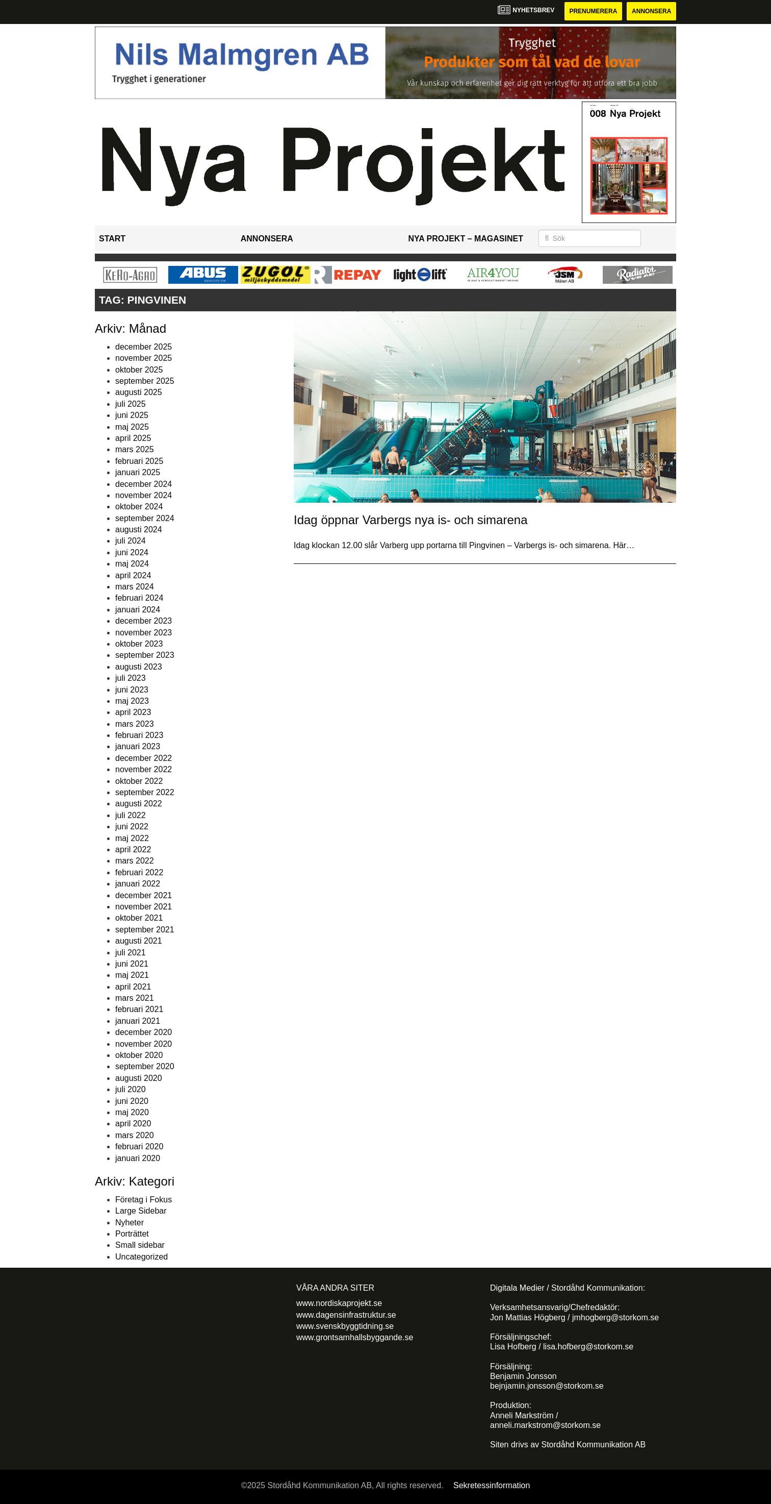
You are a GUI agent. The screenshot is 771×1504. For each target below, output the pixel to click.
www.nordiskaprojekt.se (339, 1303)
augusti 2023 (138, 666)
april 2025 (133, 438)
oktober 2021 (139, 918)
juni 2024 (131, 552)
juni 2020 (131, 1101)
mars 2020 (134, 1135)
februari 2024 (139, 598)
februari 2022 (139, 872)
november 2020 (143, 1044)
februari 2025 (139, 461)
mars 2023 (134, 724)
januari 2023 (137, 746)
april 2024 (133, 575)
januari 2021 (137, 1021)
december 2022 (143, 758)
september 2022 (144, 792)
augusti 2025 (138, 392)
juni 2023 (131, 689)
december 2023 (143, 621)
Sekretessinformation (491, 1485)
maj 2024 (132, 563)
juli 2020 (130, 1089)
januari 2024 (137, 609)
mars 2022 (134, 860)
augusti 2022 (138, 803)
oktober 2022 (139, 781)
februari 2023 (139, 735)
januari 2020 (137, 1158)
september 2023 (144, 655)
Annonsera (651, 11)
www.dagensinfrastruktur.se (346, 1315)
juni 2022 (131, 826)
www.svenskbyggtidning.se (345, 1326)
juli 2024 (130, 540)
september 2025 (144, 381)
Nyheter (129, 1222)
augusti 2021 (138, 940)
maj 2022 (132, 838)
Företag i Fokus (143, 1199)
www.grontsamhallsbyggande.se (354, 1337)
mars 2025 (134, 449)
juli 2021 (130, 952)
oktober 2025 (139, 369)
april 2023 (133, 712)
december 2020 (143, 1032)
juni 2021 (131, 963)
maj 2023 (132, 701)
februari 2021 (139, 1009)
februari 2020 (139, 1146)
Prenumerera (593, 11)
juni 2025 (131, 415)
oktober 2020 (139, 1055)
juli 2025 (130, 404)
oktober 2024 (139, 506)
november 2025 (143, 358)
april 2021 (133, 986)
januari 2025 (137, 472)
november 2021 (143, 906)
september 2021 (144, 929)
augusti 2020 (138, 1078)
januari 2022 (137, 883)
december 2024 (143, 484)
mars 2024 (134, 586)
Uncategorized (141, 1256)
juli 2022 (130, 815)
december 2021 (143, 895)
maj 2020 (132, 1112)
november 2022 (143, 769)
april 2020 (133, 1123)
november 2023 (143, 632)
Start (112, 238)
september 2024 (144, 518)
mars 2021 (134, 998)
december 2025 (143, 346)
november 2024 (143, 495)
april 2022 (133, 849)
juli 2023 (130, 678)
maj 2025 (132, 427)
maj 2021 (132, 975)
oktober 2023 (139, 643)
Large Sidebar (141, 1210)
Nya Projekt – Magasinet (465, 238)
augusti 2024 (138, 529)
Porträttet (132, 1233)
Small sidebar (140, 1245)
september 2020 (144, 1066)
